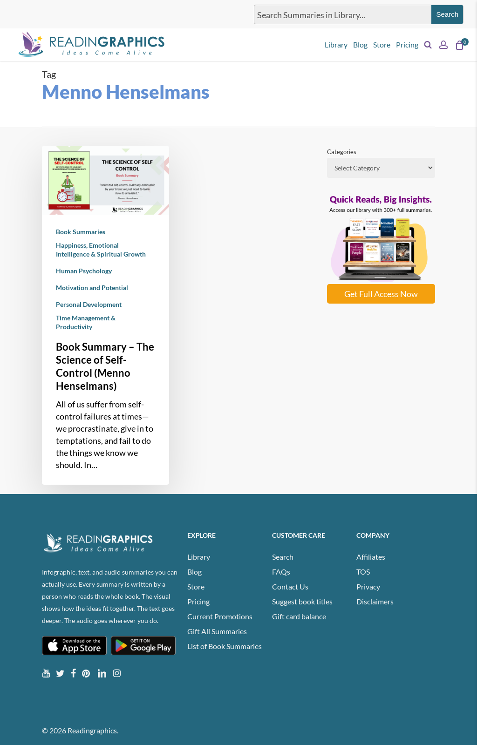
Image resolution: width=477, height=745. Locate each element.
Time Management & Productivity (86, 322)
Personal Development (89, 304)
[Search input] (341, 14)
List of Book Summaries (224, 646)
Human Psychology (84, 271)
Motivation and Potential (92, 287)
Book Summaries (80, 232)
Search (282, 556)
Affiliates (370, 556)
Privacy (368, 586)
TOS (363, 571)
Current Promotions (219, 616)
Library (198, 556)
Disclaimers (375, 601)
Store (195, 586)
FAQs (281, 571)
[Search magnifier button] (447, 14)
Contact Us (290, 586)
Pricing (198, 601)
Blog (194, 571)
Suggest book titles (302, 601)
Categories (341, 152)
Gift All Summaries (217, 631)
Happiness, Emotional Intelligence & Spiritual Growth (101, 249)
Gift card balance (299, 616)
